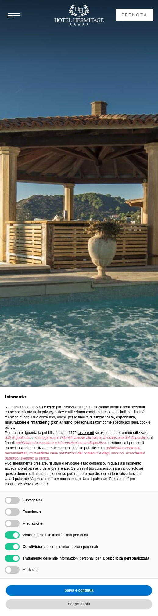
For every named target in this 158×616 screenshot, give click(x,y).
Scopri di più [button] (79, 604)
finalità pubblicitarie (88, 448)
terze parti (86, 433)
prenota (135, 15)
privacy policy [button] (53, 412)
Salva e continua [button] (79, 590)
